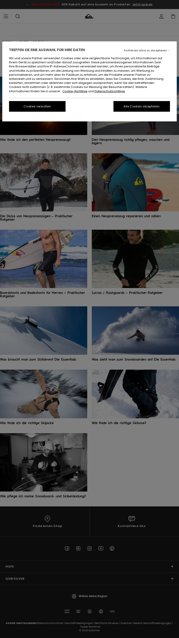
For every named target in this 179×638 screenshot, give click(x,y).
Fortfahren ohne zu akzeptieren (145, 50)
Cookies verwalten (37, 106)
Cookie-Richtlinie (74, 91)
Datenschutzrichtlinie (109, 91)
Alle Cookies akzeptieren (142, 106)
